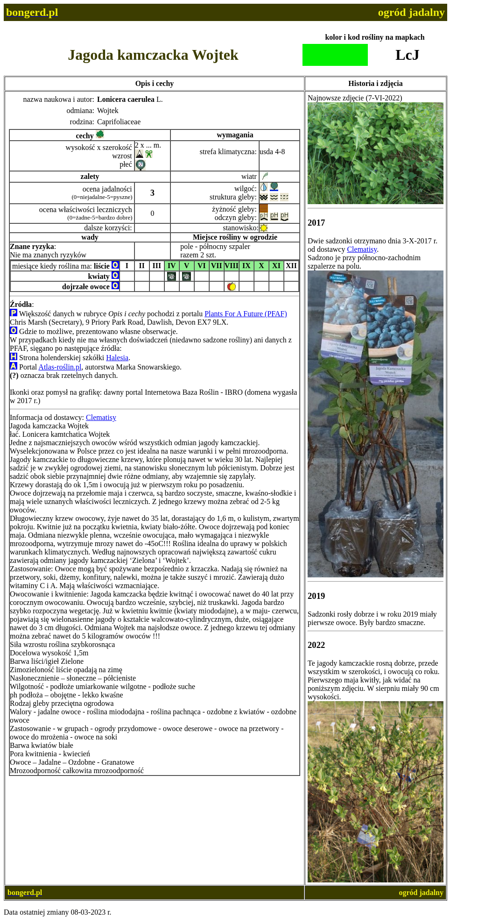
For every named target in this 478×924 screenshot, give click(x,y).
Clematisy (101, 417)
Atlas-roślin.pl (59, 367)
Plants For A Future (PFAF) (245, 314)
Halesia (117, 358)
